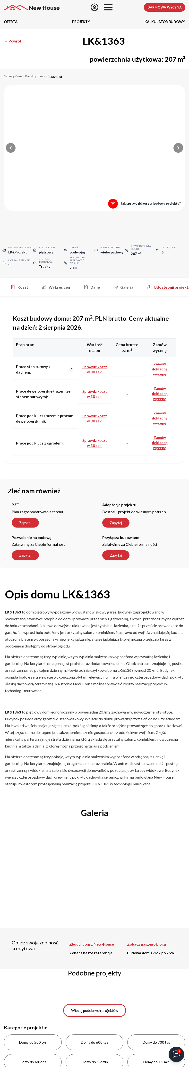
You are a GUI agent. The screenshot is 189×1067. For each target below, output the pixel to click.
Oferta (10, 22)
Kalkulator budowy (165, 22)
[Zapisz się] (94, 7)
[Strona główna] (32, 7)
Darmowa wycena (164, 7)
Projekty (81, 22)
